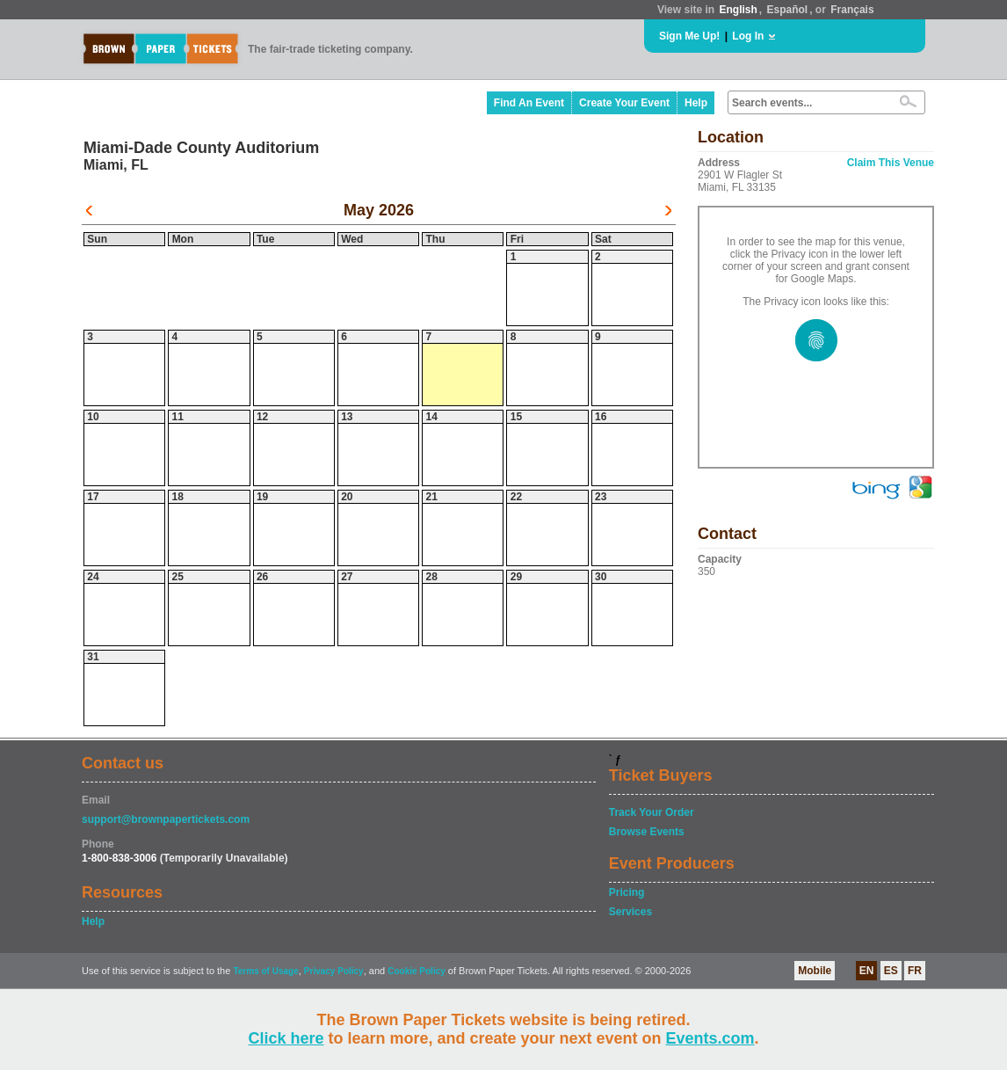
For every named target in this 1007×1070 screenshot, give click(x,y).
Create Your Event (624, 103)
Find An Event (529, 103)
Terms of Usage (265, 971)
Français (851, 10)
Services (630, 912)
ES (891, 970)
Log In (748, 36)
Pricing (627, 892)
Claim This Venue (890, 162)
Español (787, 10)
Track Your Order (651, 812)
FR (915, 970)
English (738, 10)
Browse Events (647, 832)
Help (696, 103)
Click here (285, 1038)
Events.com (710, 1038)
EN (866, 970)
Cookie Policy (417, 971)
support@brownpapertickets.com (166, 819)
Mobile (814, 970)
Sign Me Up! (689, 36)
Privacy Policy (334, 971)
